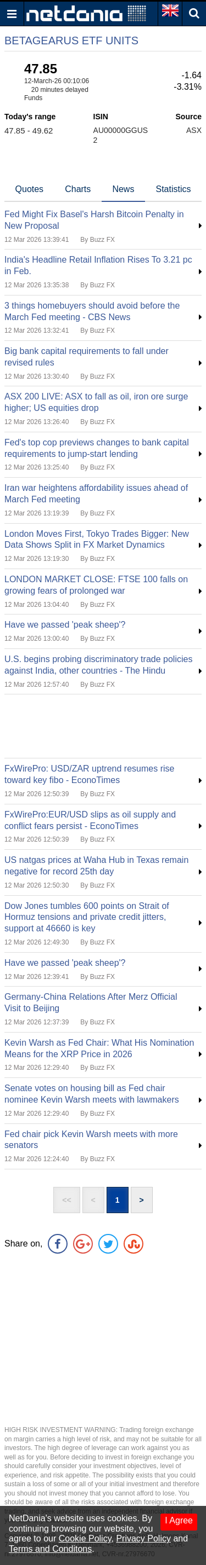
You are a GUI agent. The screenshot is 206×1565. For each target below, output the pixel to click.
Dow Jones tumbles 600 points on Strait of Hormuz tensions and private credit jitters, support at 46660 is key (86, 917)
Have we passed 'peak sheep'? (64, 624)
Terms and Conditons (50, 1549)
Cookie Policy (85, 1538)
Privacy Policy (143, 1538)
